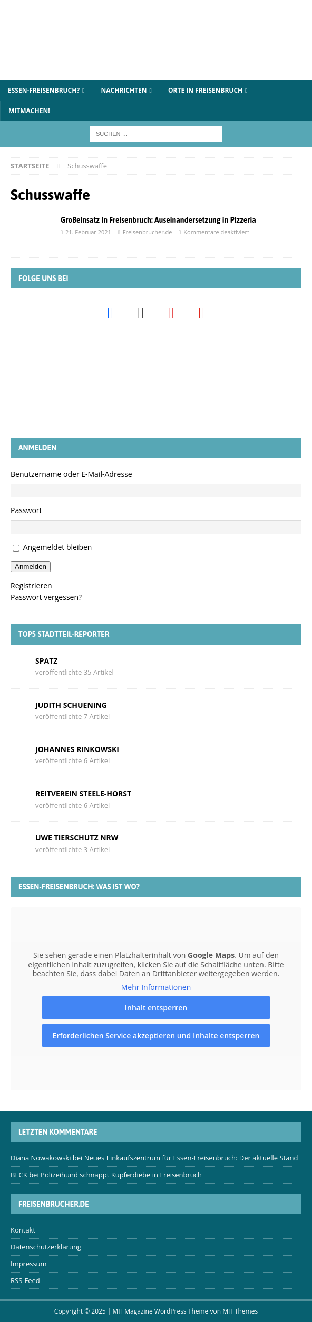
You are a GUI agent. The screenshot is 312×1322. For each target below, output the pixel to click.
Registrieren (31, 585)
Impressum (29, 1263)
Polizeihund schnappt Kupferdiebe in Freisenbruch (121, 1174)
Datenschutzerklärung (46, 1246)
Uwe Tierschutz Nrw (76, 838)
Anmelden (30, 566)
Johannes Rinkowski (77, 749)
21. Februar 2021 (88, 232)
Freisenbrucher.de (147, 232)
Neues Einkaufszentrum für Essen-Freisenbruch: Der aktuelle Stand (191, 1158)
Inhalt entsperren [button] (156, 1008)
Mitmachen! (29, 110)
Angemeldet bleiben (57, 547)
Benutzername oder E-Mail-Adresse (71, 474)
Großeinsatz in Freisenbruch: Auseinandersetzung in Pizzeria (158, 220)
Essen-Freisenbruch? (44, 90)
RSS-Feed (25, 1280)
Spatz (46, 661)
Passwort (26, 510)
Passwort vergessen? (46, 597)
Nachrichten (124, 90)
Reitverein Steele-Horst (83, 793)
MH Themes (240, 1311)
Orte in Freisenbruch (205, 90)
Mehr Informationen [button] (156, 987)
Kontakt (23, 1230)
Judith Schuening (71, 705)
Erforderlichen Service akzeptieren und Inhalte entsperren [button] (156, 1035)
